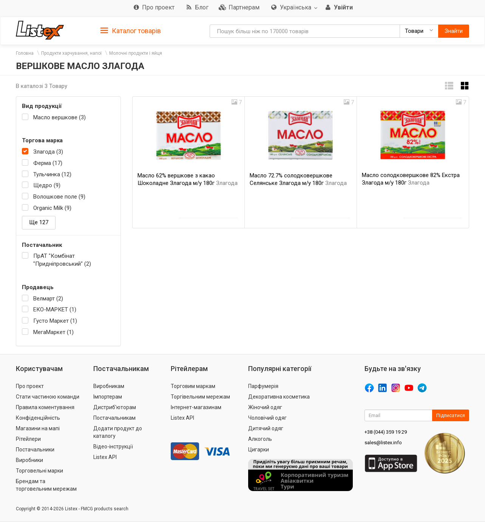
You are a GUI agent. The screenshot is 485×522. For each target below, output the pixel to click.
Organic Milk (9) (52, 208)
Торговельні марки (39, 471)
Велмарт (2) (48, 298)
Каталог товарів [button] (130, 31)
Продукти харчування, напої (71, 53)
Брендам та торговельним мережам (46, 485)
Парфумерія (263, 386)
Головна (25, 53)
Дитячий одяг (265, 428)
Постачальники (35, 450)
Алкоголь (260, 439)
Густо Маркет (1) (55, 320)
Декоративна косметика (279, 397)
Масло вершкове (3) (59, 117)
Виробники (29, 460)
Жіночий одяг (265, 407)
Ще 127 (38, 222)
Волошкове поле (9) (59, 196)
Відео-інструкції (113, 446)
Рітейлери (28, 439)
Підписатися (450, 415)
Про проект (30, 386)
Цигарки (258, 450)
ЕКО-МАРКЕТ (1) (54, 309)
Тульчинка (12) (52, 174)
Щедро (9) (46, 185)
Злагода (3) (48, 151)
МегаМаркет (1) (53, 332)
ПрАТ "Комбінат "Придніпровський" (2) (62, 260)
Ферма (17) (47, 163)
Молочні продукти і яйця (135, 53)
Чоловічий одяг (267, 418)
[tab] (131, 30)
